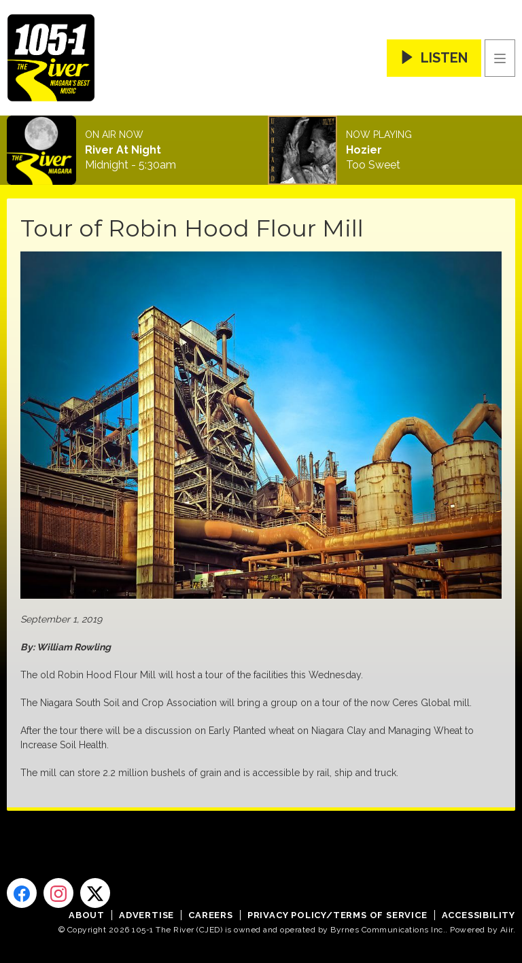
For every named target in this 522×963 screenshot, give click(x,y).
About (87, 915)
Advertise (146, 915)
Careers (210, 915)
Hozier (364, 150)
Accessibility (478, 915)
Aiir (506, 929)
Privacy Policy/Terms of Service (337, 915)
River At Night (123, 150)
